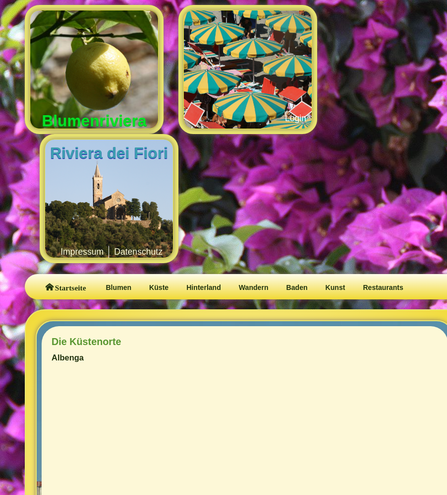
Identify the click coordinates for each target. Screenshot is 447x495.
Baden (297, 287)
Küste (158, 287)
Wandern (254, 287)
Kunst (335, 287)
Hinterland (203, 287)
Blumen (118, 287)
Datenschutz (138, 252)
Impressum (82, 252)
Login (295, 118)
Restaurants (383, 287)
